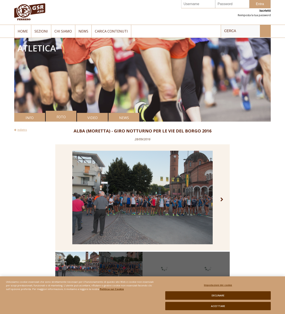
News (83, 31)
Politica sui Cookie (112, 291)
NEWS (124, 117)
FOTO (61, 117)
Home (23, 31)
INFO (30, 117)
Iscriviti (265, 11)
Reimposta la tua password (254, 15)
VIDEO (92, 117)
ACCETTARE (218, 308)
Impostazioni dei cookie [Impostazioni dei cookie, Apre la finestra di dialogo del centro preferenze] (218, 287)
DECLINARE (218, 297)
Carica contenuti (111, 31)
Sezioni (41, 31)
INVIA (265, 31)
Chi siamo (63, 31)
